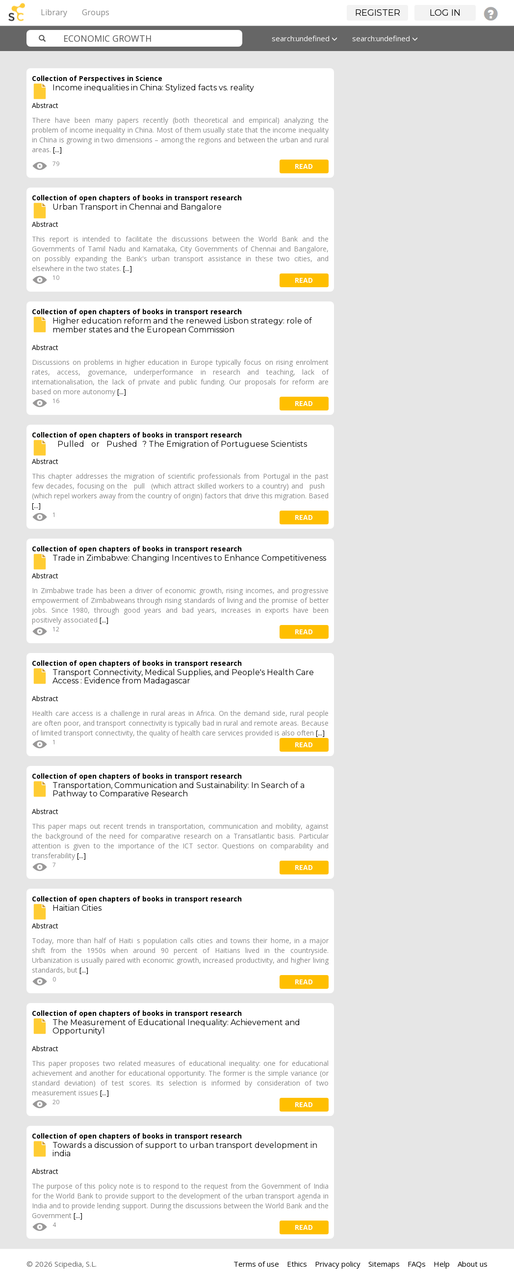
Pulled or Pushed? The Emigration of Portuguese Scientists (179, 444)
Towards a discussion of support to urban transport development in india (184, 1150)
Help (442, 1264)
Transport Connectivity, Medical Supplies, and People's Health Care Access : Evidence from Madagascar (183, 677)
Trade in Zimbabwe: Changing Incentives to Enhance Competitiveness (189, 558)
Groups (95, 12)
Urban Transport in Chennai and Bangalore (137, 207)
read (304, 166)
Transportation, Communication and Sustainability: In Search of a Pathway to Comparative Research (178, 790)
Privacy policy (337, 1264)
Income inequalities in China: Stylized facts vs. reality (153, 87)
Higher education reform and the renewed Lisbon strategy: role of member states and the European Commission (182, 325)
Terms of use (256, 1264)
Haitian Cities (77, 908)
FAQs (417, 1264)
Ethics (297, 1264)
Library (54, 12)
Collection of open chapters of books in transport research (137, 197)
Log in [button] (445, 12)
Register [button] (377, 12)
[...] (57, 149)
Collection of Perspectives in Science (97, 78)
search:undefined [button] (304, 38)
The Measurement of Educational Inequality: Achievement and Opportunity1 (176, 1027)
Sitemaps (384, 1264)
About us (473, 1264)
